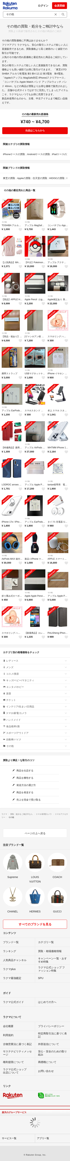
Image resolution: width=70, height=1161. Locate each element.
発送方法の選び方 (24, 785)
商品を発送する (23, 792)
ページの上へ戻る (35, 833)
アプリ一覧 (43, 1138)
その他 (4, 222)
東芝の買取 (9, 178)
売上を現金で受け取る (26, 799)
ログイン (43, 5)
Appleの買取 (24, 178)
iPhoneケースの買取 (14, 154)
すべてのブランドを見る (35, 924)
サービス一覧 (9, 1138)
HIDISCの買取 (57, 178)
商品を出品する (23, 770)
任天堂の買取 (40, 178)
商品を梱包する (23, 777)
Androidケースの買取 (38, 154)
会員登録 (59, 5)
